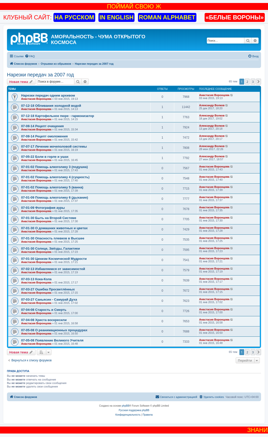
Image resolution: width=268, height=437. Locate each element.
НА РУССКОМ (74, 17)
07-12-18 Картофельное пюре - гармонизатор (57, 116)
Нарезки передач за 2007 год (40, 74)
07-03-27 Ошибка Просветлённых (48, 289)
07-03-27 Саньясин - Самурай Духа (49, 299)
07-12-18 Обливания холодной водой (51, 106)
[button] (258, 82)
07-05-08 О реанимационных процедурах (54, 330)
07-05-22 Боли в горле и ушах (45, 157)
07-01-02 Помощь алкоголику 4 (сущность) (55, 177)
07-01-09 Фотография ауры (43, 208)
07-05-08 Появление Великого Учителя (52, 340)
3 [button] (253, 81)
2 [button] (247, 81)
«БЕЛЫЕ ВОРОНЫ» (235, 17)
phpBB (125, 405)
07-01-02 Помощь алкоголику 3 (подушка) (54, 167)
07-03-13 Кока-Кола (36, 279)
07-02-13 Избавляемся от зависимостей (53, 269)
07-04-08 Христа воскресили (44, 320)
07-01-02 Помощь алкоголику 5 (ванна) (52, 187)
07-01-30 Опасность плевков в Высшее (52, 238)
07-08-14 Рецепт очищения (42, 126)
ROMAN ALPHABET (167, 17)
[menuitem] (30, 56)
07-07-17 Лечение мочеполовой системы (54, 146)
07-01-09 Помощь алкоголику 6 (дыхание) (54, 197)
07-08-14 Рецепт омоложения (44, 136)
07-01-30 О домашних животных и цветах (54, 228)
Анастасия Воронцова (36, 98)
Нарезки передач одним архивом (48, 95)
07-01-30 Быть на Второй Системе (48, 218)
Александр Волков (211, 105)
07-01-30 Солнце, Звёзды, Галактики (50, 248)
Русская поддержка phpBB (134, 410)
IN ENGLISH (116, 17)
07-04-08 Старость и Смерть (43, 310)
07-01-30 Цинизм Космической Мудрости (54, 259)
